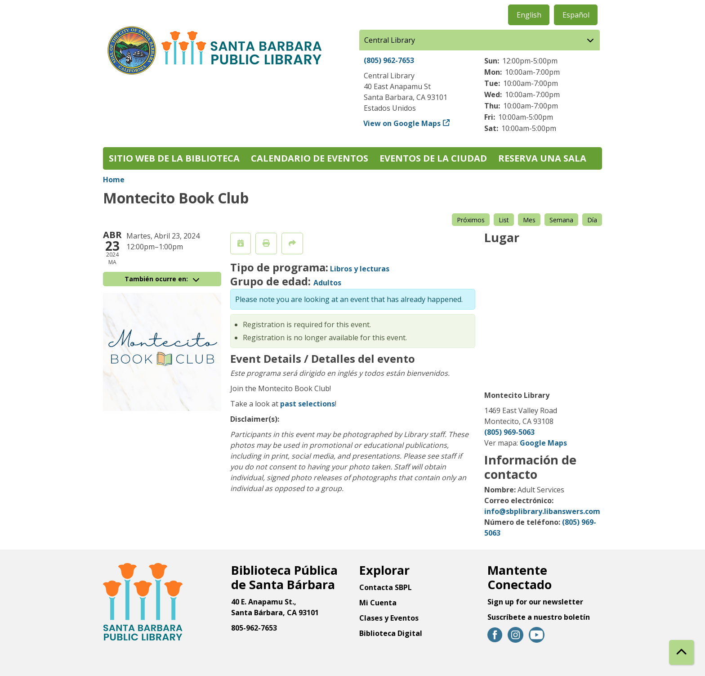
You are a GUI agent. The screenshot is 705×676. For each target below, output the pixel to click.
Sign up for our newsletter (535, 602)
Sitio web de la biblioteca (174, 158)
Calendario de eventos (309, 158)
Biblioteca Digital (390, 633)
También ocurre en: (162, 279)
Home (114, 180)
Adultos (327, 283)
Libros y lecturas (359, 269)
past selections (307, 404)
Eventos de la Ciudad (433, 158)
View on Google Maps (402, 123)
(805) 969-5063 (509, 432)
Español (575, 15)
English (529, 15)
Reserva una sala (542, 158)
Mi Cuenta (378, 603)
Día (592, 220)
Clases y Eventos (389, 618)
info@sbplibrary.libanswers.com (542, 511)
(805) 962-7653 (389, 60)
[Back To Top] (681, 652)
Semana (561, 220)
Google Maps (543, 443)
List (504, 220)
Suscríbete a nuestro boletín (538, 617)
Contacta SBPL (385, 587)
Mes (529, 220)
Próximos (471, 220)
